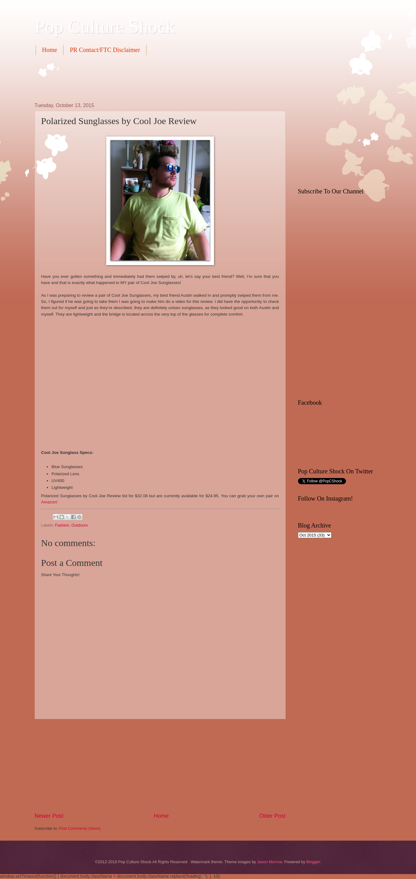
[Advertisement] (147, 78)
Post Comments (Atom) (79, 828)
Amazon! (49, 502)
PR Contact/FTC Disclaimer (105, 49)
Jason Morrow (269, 862)
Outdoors (80, 525)
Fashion (62, 525)
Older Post (272, 816)
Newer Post (49, 816)
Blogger (313, 862)
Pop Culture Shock (105, 26)
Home (49, 49)
